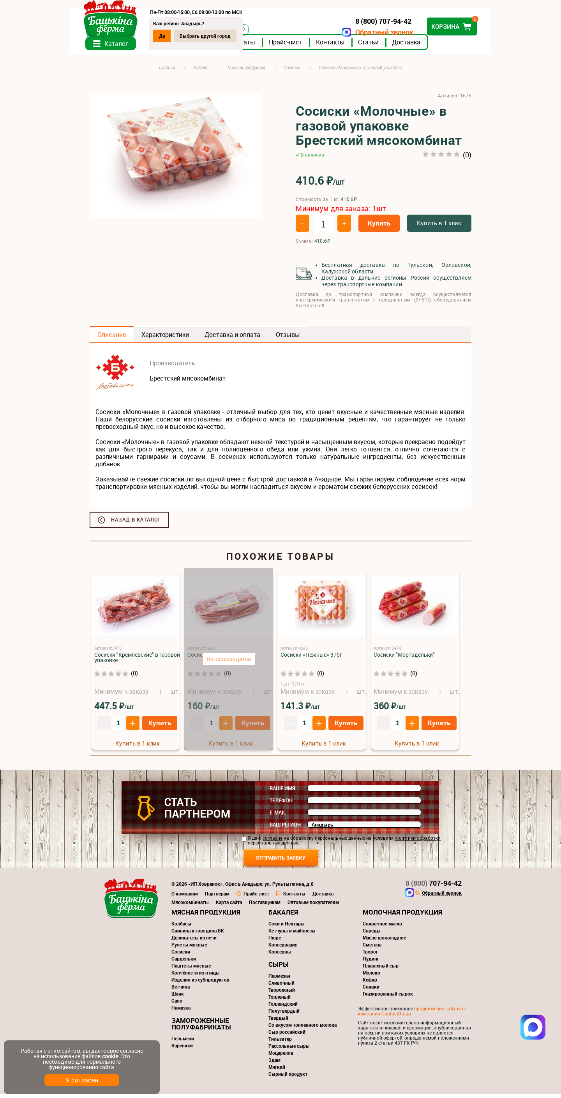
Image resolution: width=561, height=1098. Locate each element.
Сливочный (281, 987)
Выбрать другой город (225, 36)
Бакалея (283, 916)
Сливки (371, 991)
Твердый (278, 1022)
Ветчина (180, 991)
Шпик (177, 998)
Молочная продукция (402, 916)
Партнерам (217, 898)
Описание (111, 339)
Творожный (281, 994)
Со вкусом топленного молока (302, 1029)
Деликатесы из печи (194, 942)
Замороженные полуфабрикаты (201, 1028)
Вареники (182, 1050)
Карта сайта (229, 906)
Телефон (281, 804)
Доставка (426, 46)
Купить (379, 227)
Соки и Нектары (286, 928)
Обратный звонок (364, 32)
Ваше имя (282, 792)
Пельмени (182, 1043)
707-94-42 (434, 887)
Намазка (181, 1012)
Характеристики (165, 339)
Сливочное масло (382, 928)
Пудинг (371, 963)
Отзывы (288, 339)
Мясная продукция (205, 916)
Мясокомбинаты (190, 906)
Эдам (274, 1064)
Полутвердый (284, 1015)
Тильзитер (280, 1043)
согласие (272, 842)
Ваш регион (285, 828)
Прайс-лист (305, 46)
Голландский (283, 1008)
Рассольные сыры (289, 1050)
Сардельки (183, 963)
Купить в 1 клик (439, 227)
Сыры (278, 968)
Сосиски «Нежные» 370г (311, 659)
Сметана (372, 949)
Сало (176, 1005)
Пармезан (279, 980)
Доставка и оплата (232, 339)
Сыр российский (286, 1036)
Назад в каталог (136, 523)
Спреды (372, 935)
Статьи (388, 46)
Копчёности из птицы (195, 977)
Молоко (371, 977)
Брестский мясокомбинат (188, 382)
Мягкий (276, 1071)
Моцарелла (280, 1057)
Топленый (279, 1001)
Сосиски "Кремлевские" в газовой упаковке (137, 661)
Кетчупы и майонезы (292, 935)
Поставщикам (264, 906)
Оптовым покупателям (313, 906)
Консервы (279, 956)
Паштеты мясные (191, 970)
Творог (370, 956)
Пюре (274, 942)
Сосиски (180, 956)
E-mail (278, 816)
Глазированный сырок (388, 998)
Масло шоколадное (384, 942)
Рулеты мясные (189, 949)
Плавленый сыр (381, 970)
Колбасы (181, 928)
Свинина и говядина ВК (197, 935)
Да (182, 36)
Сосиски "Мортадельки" (404, 659)
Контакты (350, 46)
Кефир (370, 984)
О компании (184, 898)
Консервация (283, 949)
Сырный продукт (287, 1078)
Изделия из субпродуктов (200, 984)
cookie (110, 1056)
